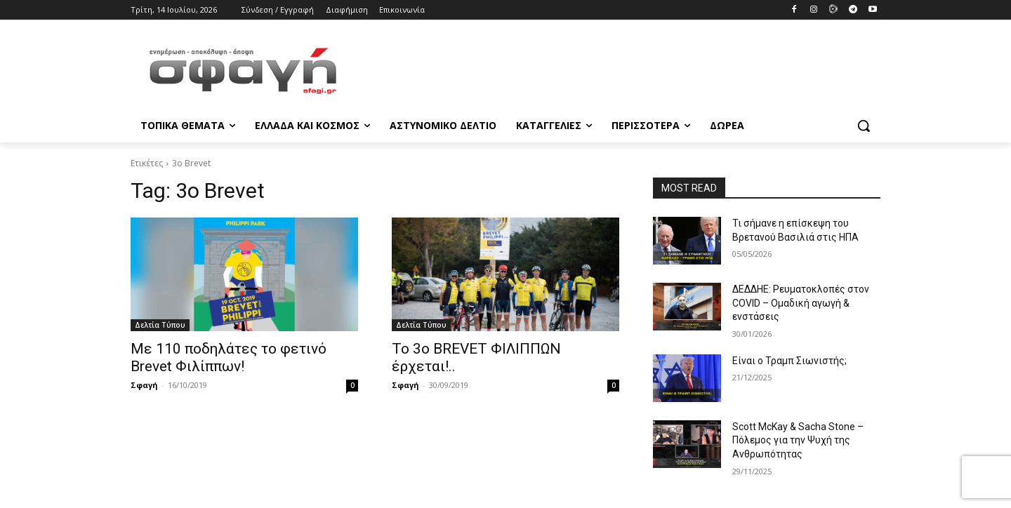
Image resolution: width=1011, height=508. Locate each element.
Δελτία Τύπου (160, 325)
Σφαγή (144, 385)
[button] (863, 125)
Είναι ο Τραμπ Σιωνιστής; (789, 360)
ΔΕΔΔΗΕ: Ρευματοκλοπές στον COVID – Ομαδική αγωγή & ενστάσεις (800, 302)
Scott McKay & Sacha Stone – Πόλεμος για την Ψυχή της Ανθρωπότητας (798, 440)
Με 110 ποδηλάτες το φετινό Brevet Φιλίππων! (228, 357)
